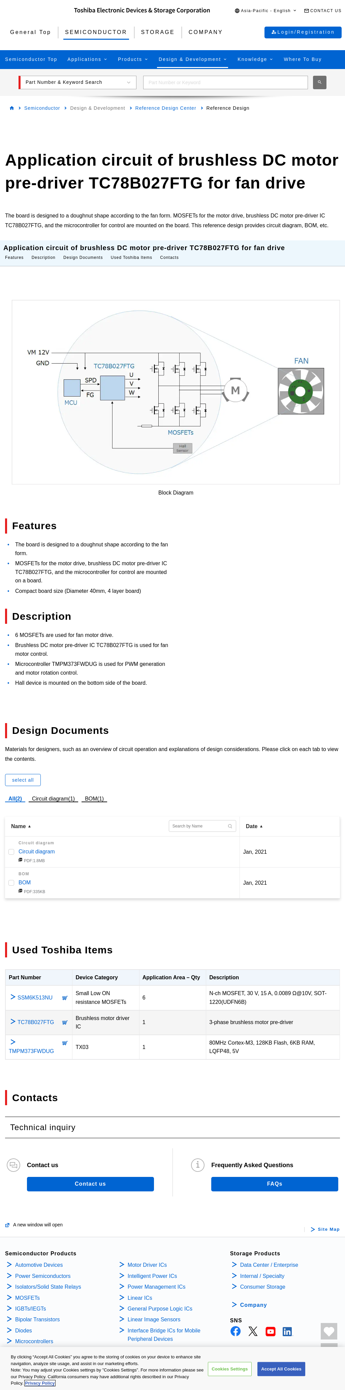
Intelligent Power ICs (152, 1269)
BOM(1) (94, 791)
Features (14, 250)
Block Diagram (175, 486)
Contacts (169, 250)
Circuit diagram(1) (53, 791)
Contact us (90, 1177)
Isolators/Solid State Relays (48, 1280)
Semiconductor (42, 108)
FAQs (275, 1177)
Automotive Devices (39, 1258)
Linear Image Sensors (154, 1313)
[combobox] (225, 82)
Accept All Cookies (281, 1369)
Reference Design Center (165, 108)
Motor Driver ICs (147, 1258)
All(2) (15, 792)
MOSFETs (27, 1291)
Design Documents (83, 250)
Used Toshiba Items (131, 250)
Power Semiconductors (43, 1269)
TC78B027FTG (36, 1015)
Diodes (23, 1324)
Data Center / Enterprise (269, 1258)
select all (23, 773)
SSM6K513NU (35, 991)
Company (253, 1298)
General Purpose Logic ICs (160, 1302)
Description (44, 250)
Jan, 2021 (255, 845)
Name (18, 819)
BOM (25, 876)
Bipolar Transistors (37, 1313)
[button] (266, 11)
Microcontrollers (34, 1334)
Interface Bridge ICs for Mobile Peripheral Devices (164, 1328)
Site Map (329, 1222)
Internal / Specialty (262, 1269)
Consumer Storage (262, 1280)
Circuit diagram (37, 845)
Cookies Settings (230, 1369)
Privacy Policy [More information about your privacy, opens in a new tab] (40, 1383)
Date (252, 819)
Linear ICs (140, 1291)
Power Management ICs (157, 1280)
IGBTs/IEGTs (30, 1302)
